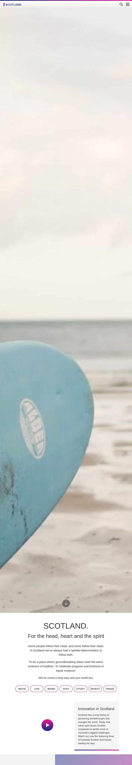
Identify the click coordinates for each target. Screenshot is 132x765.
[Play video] (47, 725)
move (22, 689)
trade (109, 689)
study (80, 689)
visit (66, 689)
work (51, 689)
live (37, 689)
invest (95, 689)
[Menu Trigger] (128, 4)
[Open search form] (122, 4)
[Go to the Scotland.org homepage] (14, 4)
